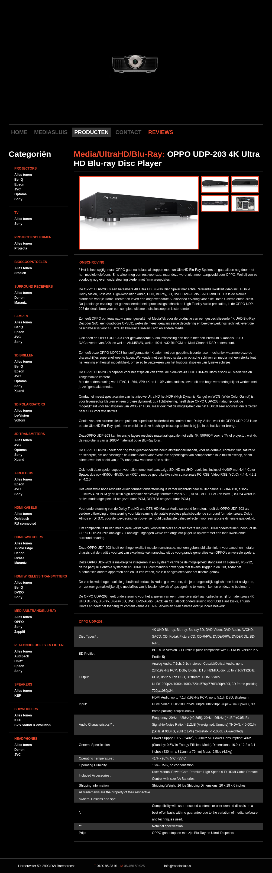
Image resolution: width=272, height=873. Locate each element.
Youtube (232, 132)
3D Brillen (24, 355)
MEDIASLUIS (50, 132)
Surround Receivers (33, 286)
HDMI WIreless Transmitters (40, 576)
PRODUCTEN (91, 132)
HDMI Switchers (28, 537)
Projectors (25, 168)
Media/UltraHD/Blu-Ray (35, 611)
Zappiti (19, 632)
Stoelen (20, 273)
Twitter (249, 132)
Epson (19, 184)
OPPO (19, 622)
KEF (17, 695)
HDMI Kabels (25, 507)
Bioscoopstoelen (30, 262)
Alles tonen (23, 175)
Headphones (25, 739)
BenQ (18, 179)
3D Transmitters (29, 434)
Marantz (20, 302)
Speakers (23, 684)
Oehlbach (21, 519)
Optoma (20, 194)
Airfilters (23, 473)
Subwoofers (26, 709)
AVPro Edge (23, 548)
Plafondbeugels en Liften (38, 645)
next (184, 63)
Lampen (21, 316)
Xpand (19, 391)
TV (16, 213)
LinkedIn (258, 132)
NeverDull (245, 866)
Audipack (21, 656)
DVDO (19, 558)
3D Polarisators (29, 404)
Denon (19, 298)
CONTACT (128, 132)
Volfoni (19, 420)
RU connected (25, 523)
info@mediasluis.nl (177, 866)
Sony (18, 199)
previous (87, 63)
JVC (17, 189)
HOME (19, 132)
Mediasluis (137, 29)
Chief (18, 661)
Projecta (20, 248)
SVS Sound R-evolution (32, 725)
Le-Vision (21, 415)
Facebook (241, 132)
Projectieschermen (32, 237)
